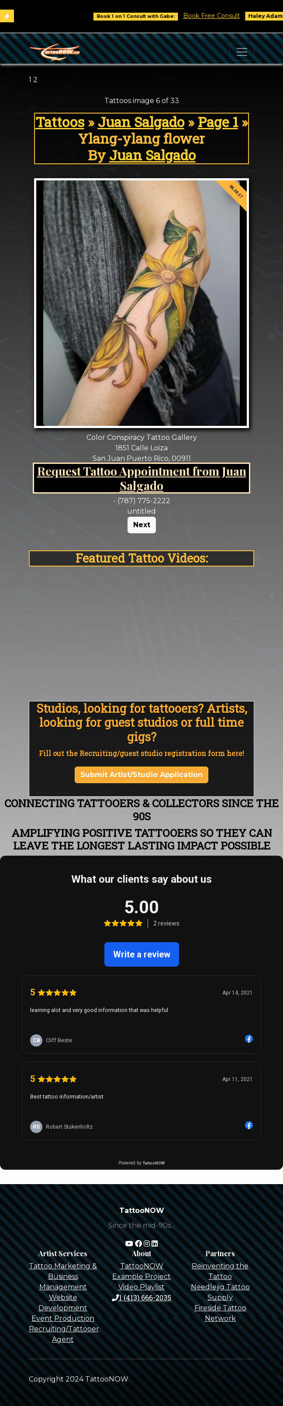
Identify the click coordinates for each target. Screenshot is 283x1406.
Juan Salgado (141, 122)
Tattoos (59, 122)
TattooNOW (141, 1266)
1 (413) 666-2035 (141, 1297)
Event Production (62, 1318)
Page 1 (218, 122)
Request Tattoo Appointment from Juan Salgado (141, 478)
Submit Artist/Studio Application (141, 774)
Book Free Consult (217, 16)
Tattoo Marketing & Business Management (63, 1276)
